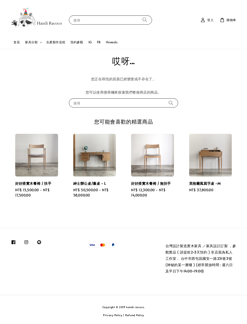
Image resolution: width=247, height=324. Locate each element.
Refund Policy (134, 315)
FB (99, 42)
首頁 (16, 42)
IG (90, 42)
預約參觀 (76, 42)
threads (111, 42)
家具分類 (31, 42)
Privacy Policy (112, 315)
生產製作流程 (55, 42)
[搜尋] (145, 20)
